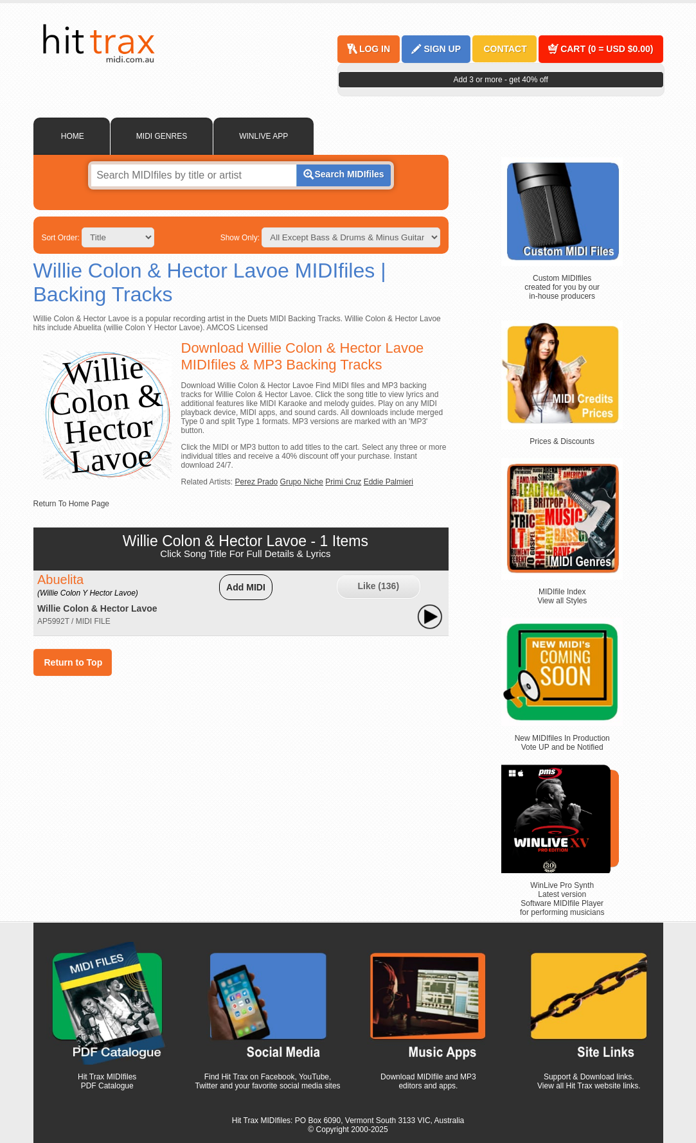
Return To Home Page (71, 503)
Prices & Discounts (562, 441)
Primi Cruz (343, 481)
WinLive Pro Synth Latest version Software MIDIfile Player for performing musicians (562, 899)
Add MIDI (245, 587)
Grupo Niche (301, 481)
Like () (378, 586)
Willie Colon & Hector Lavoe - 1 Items (245, 541)
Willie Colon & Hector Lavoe (97, 608)
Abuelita (87, 585)
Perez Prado (256, 481)
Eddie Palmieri (388, 481)
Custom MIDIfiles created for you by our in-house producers (562, 287)
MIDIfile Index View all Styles (562, 596)
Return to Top (73, 662)
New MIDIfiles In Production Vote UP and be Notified (562, 743)
